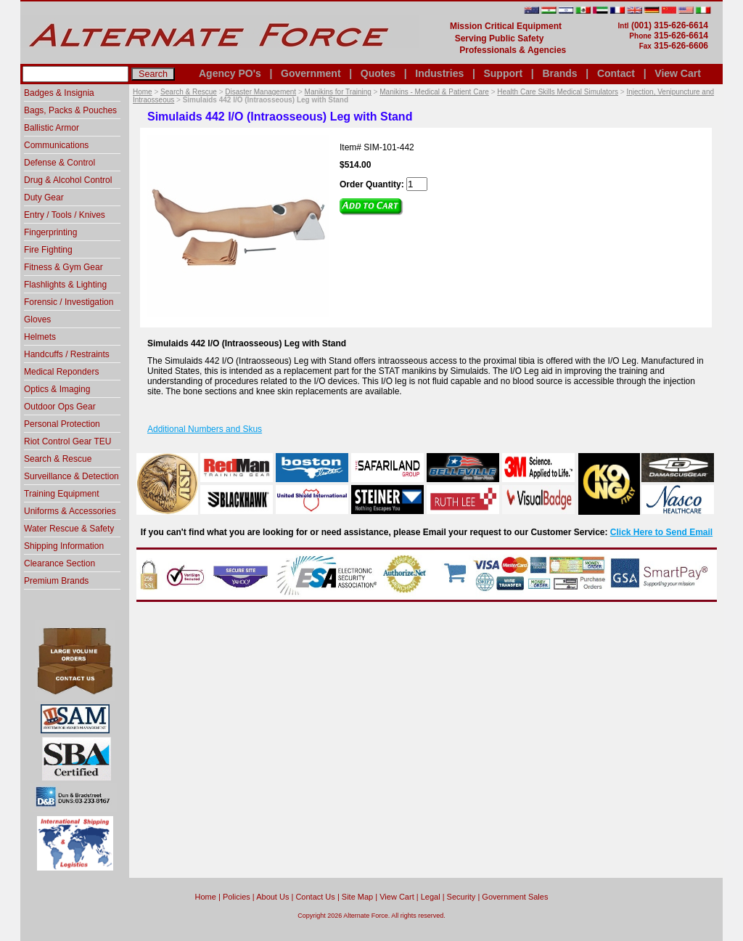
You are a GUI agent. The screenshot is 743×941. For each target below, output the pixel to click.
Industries (439, 73)
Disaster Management (260, 92)
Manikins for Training (338, 92)
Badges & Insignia (59, 93)
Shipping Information (64, 546)
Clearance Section (59, 563)
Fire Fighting (48, 250)
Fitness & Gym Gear (63, 267)
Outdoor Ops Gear (60, 407)
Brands (559, 73)
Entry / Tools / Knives (64, 215)
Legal (430, 896)
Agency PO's (230, 73)
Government (310, 73)
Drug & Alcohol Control (68, 180)
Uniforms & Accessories (70, 511)
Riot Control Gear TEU (68, 441)
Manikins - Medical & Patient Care (434, 92)
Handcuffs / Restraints (67, 354)
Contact (616, 73)
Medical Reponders (61, 372)
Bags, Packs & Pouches (70, 110)
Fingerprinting (50, 232)
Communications (56, 145)
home (205, 896)
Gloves (37, 319)
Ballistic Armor (51, 128)
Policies (236, 896)
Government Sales (515, 896)
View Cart (677, 73)
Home (142, 92)
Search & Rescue (188, 92)
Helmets (40, 337)
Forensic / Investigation (68, 302)
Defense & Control (59, 163)
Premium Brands (56, 581)
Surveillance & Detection (71, 476)
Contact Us (314, 896)
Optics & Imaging (57, 389)
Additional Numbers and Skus (204, 429)
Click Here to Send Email (661, 532)
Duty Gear (44, 197)
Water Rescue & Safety (69, 529)
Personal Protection (62, 424)
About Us (272, 896)
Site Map (357, 896)
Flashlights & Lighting (65, 285)
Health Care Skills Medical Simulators (557, 92)
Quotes (378, 73)
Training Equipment (61, 494)
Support (502, 73)
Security (461, 896)
